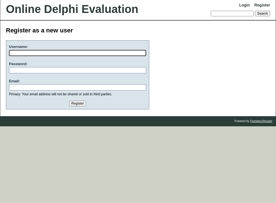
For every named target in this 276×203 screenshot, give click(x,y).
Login (244, 5)
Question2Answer (261, 121)
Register (262, 5)
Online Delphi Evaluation (72, 9)
